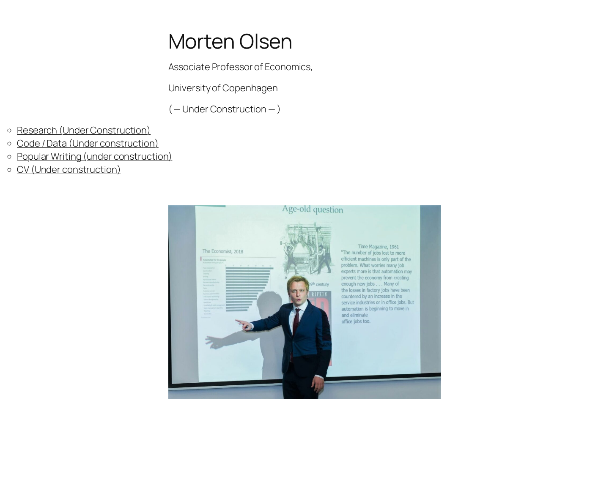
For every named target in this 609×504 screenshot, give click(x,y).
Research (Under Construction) (84, 130)
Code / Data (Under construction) (88, 143)
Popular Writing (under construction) (94, 156)
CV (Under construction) (69, 169)
